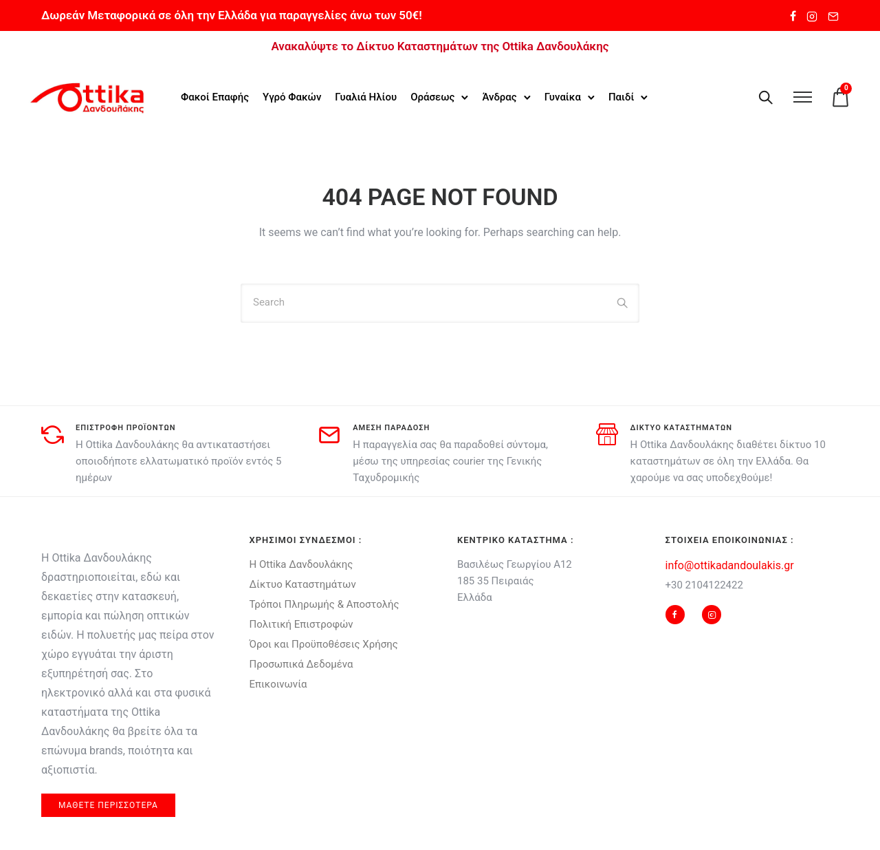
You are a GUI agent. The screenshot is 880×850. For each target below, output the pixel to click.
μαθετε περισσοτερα (108, 804)
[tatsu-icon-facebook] (793, 15)
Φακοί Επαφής (216, 97)
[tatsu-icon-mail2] (833, 15)
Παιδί (622, 97)
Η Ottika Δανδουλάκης (301, 563)
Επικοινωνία (278, 683)
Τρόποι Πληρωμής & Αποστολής (324, 603)
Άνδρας (500, 97)
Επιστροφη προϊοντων (126, 426)
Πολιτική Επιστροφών (301, 623)
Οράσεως (433, 97)
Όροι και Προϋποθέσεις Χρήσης (324, 643)
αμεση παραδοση (391, 426)
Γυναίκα (563, 97)
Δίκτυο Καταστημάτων (303, 583)
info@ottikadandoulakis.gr (730, 564)
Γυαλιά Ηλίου (367, 97)
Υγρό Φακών (292, 97)
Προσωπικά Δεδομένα (301, 663)
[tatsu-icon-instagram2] (811, 15)
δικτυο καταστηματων (681, 426)
